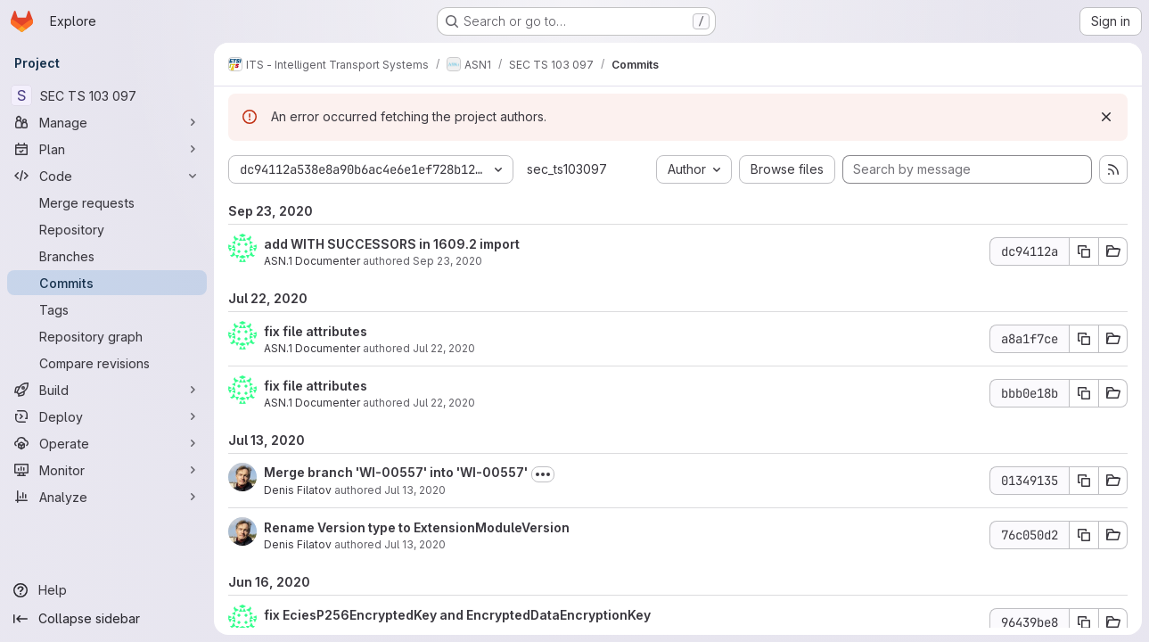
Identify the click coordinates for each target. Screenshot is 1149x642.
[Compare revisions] (107, 362)
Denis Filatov (298, 490)
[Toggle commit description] (542, 474)
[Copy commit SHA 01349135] (1084, 480)
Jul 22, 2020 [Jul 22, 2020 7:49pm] (444, 402)
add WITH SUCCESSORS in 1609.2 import (392, 243)
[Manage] (107, 122)
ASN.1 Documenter (312, 261)
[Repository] (107, 229)
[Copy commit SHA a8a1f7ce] (1084, 339)
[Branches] (107, 255)
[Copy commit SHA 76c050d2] (1084, 535)
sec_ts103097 (567, 169)
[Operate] (107, 443)
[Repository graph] (107, 336)
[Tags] (107, 309)
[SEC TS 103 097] (107, 95)
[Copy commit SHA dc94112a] (1084, 251)
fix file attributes (315, 331)
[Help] (107, 590)
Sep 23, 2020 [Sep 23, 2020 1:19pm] (447, 261)
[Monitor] (107, 469)
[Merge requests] (107, 202)
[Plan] (107, 148)
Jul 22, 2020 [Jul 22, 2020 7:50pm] (444, 348)
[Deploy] (107, 416)
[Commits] (107, 282)
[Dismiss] (1106, 117)
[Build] (107, 389)
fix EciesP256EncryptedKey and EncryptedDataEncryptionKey (457, 614)
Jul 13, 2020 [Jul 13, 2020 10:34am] (415, 490)
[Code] (107, 175)
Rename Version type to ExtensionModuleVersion (417, 527)
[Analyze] (107, 496)
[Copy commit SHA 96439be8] (1084, 622)
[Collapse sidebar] (107, 618)
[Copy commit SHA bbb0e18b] (1084, 393)
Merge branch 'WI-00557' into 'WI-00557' (396, 472)
